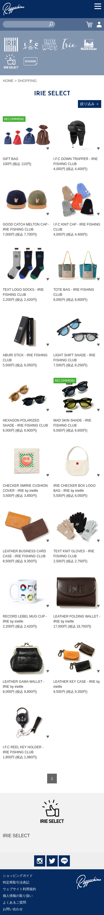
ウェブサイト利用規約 (19, 889)
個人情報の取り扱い (18, 896)
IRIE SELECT (11, 77)
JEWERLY (69, 57)
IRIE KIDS (50, 61)
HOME (8, 81)
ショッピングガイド (18, 876)
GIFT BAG (10, 159)
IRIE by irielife (11, 61)
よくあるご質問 (14, 902)
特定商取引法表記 (16, 882)
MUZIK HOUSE (89, 61)
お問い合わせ (13, 909)
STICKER (30, 74)
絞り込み (89, 104)
